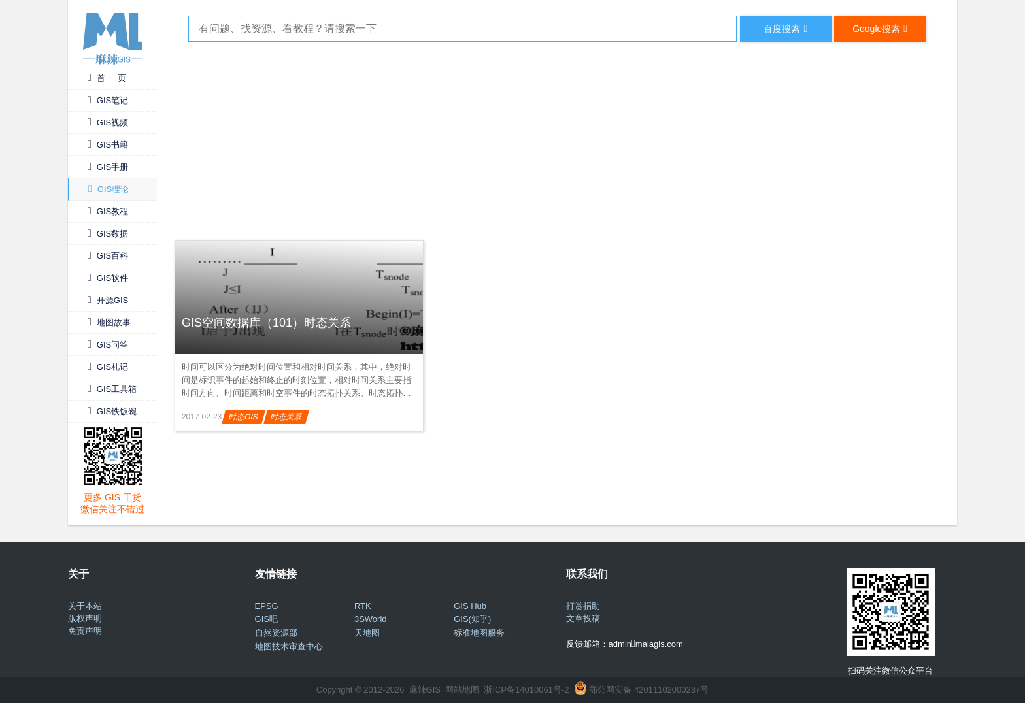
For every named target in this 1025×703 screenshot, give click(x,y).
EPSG (266, 606)
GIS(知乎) (472, 619)
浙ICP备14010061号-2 (526, 690)
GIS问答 (108, 345)
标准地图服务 (479, 633)
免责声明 (85, 631)
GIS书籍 (108, 145)
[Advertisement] (557, 139)
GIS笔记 (108, 100)
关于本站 (85, 606)
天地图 (367, 633)
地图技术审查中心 (289, 646)
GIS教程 (108, 211)
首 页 (107, 78)
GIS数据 (108, 233)
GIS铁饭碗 (112, 411)
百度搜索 (785, 28)
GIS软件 (108, 278)
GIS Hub (470, 606)
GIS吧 (266, 619)
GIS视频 (108, 122)
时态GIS (244, 416)
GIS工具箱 (112, 389)
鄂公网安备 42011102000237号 (649, 690)
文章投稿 (583, 618)
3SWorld (370, 619)
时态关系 (286, 416)
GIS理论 (108, 189)
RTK (362, 606)
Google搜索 (879, 28)
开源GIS (108, 300)
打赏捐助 (583, 606)
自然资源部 (276, 633)
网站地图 (462, 690)
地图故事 (109, 322)
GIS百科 (108, 256)
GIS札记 (108, 367)
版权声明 (85, 618)
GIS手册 (108, 167)
